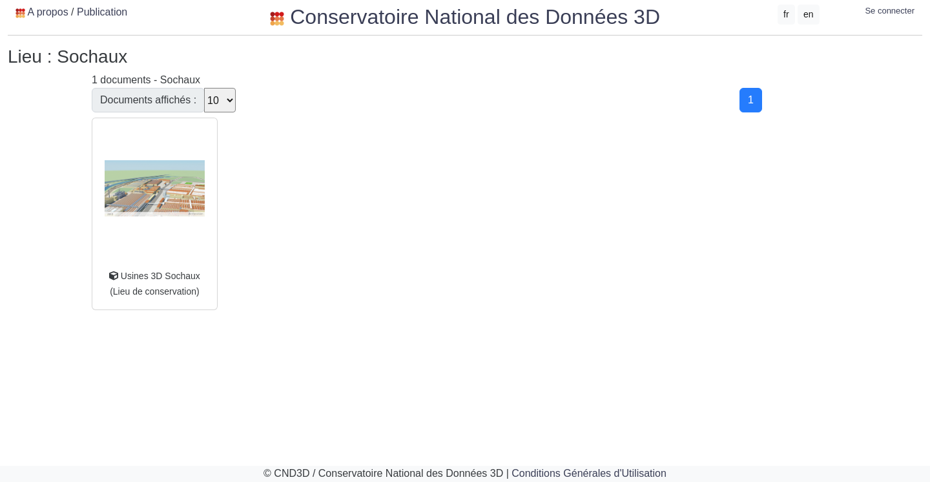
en (808, 14)
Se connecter (889, 11)
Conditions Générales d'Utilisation (589, 473)
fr (786, 14)
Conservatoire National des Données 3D (465, 16)
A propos (47, 11)
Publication (102, 11)
